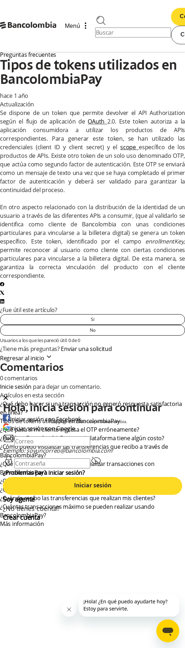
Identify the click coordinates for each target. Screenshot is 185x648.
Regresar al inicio (26, 358)
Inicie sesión (15, 387)
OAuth (96, 121)
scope (128, 147)
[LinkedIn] (2, 301)
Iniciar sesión (92, 486)
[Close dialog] (6, 398)
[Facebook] (2, 284)
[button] (92, 398)
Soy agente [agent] (19, 499)
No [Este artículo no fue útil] (93, 330)
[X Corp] (2, 293)
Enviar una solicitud (86, 349)
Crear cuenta (21, 517)
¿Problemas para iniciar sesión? (44, 473)
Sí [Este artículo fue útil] (92, 319)
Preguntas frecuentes (28, 55)
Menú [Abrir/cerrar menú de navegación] (78, 26)
